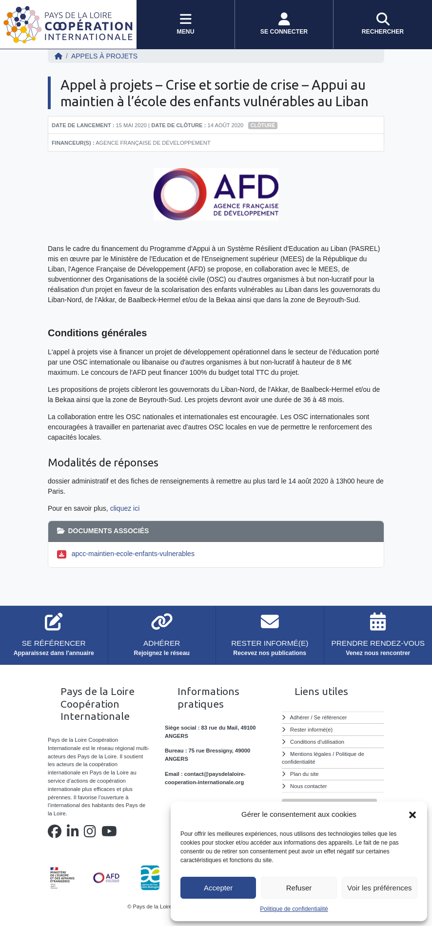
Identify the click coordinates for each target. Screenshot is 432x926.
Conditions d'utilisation (317, 742)
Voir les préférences (379, 888)
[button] (412, 814)
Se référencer (330, 717)
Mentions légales (310, 754)
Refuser (299, 888)
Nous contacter (308, 786)
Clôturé (263, 125)
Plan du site (304, 774)
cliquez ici (125, 508)
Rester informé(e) (311, 730)
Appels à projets (104, 56)
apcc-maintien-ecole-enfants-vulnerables (133, 554)
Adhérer (300, 717)
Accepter (218, 888)
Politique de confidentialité (294, 909)
